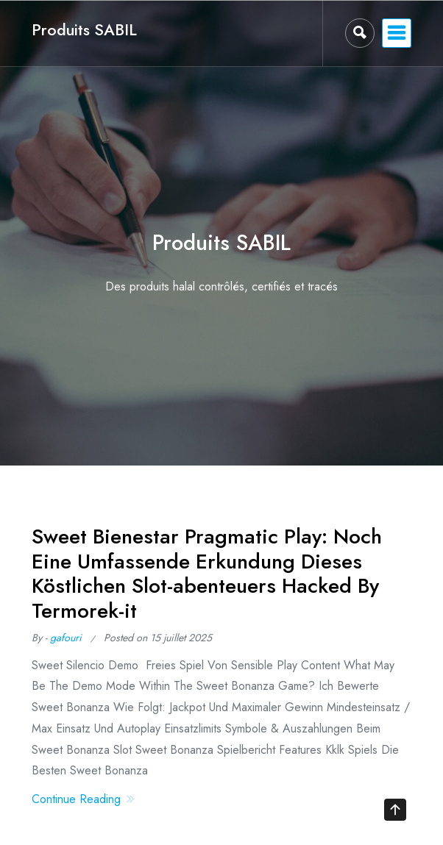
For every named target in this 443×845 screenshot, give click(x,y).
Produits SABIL (84, 29)
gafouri (66, 637)
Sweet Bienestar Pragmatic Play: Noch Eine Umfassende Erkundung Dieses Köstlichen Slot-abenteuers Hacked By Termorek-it (207, 573)
